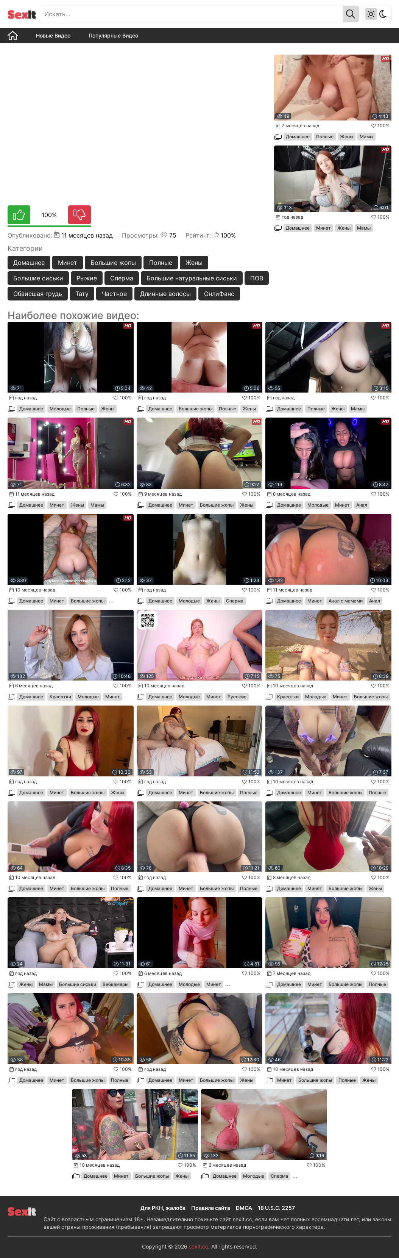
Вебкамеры (115, 984)
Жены (194, 262)
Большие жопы (113, 262)
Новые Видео (53, 35)
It (22, 14)
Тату (82, 293)
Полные (160, 262)
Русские (237, 696)
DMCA (244, 1208)
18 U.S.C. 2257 (276, 1208)
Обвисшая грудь (37, 293)
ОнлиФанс (219, 293)
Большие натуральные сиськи (192, 278)
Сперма (121, 278)
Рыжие (86, 278)
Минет (67, 262)
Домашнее (29, 262)
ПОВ (256, 278)
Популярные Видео (113, 35)
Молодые (60, 409)
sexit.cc (198, 1246)
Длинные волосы (165, 293)
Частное (114, 293)
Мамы (366, 136)
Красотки (60, 696)
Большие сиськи (38, 278)
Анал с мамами (346, 601)
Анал (361, 505)
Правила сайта (210, 1208)
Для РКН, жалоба (162, 1208)
